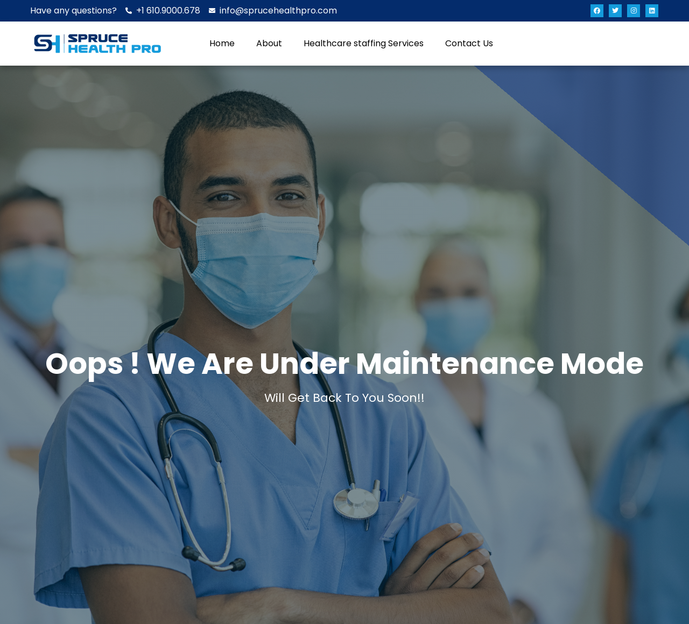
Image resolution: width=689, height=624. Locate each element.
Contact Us (469, 43)
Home (222, 43)
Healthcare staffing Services (364, 43)
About (269, 43)
